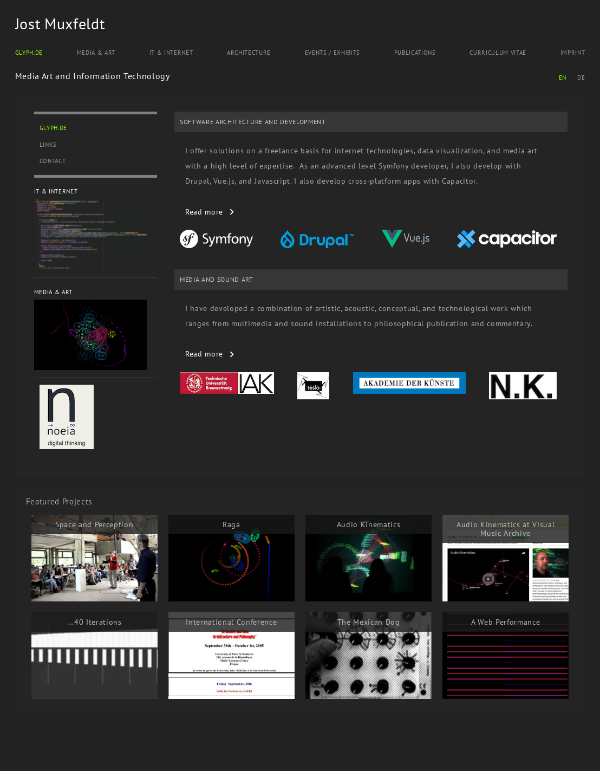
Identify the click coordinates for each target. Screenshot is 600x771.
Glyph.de (29, 52)
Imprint (572, 52)
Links (48, 144)
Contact (53, 161)
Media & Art (96, 52)
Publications (415, 52)
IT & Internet (171, 52)
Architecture (249, 52)
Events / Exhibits (332, 52)
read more (204, 212)
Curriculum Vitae (497, 52)
